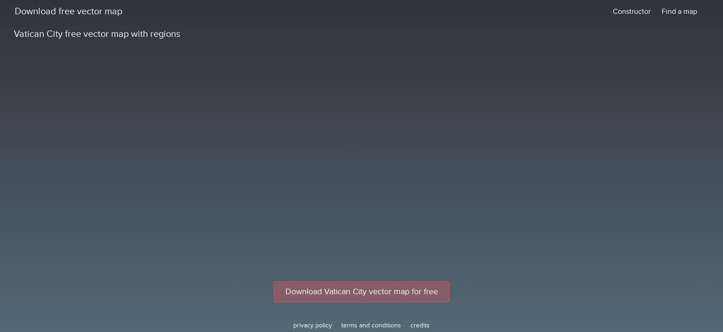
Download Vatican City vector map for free (361, 291)
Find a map (679, 11)
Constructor (632, 11)
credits (420, 325)
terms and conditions (371, 325)
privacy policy (312, 325)
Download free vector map (68, 11)
